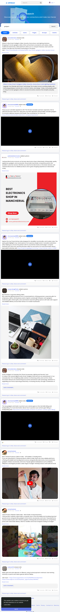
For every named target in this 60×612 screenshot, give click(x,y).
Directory (56, 605)
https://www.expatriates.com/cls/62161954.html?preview (25, 578)
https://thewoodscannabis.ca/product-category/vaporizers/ (20, 115)
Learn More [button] (7, 604)
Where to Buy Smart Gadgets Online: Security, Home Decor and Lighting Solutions (29, 84)
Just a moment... (8, 387)
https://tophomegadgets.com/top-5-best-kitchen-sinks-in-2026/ (36, 248)
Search (53, 26)
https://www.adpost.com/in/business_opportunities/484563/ (20, 579)
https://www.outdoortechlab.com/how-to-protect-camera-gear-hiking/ (33, 409)
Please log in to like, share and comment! (14, 99)
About (33, 605)
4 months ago (11, 157)
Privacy (43, 605)
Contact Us (49, 605)
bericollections (12, 38)
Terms (38, 605)
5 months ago (11, 402)
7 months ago (11, 568)
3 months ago (11, 39)
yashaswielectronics (14, 156)
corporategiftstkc (13, 289)
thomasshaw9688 (13, 104)
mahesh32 (11, 567)
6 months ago (11, 452)
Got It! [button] (16, 609)
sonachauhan (12, 451)
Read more (5, 52)
